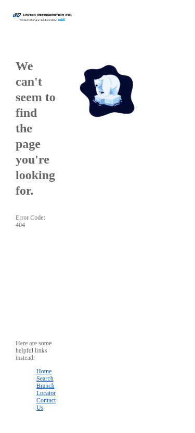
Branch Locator (46, 389)
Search (45, 378)
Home (43, 371)
